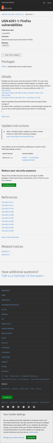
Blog (28, 402)
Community (14, 402)
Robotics (5, 314)
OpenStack (6, 290)
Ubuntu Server (7, 333)
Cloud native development (40, 379)
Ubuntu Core (6, 324)
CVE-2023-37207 (33, 93)
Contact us (7, 397)
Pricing (4, 366)
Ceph (3, 295)
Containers (6, 352)
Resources (35, 402)
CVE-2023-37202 (8, 93)
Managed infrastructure (10, 305)
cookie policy (33, 432)
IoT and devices (23, 379)
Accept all (31, 437)
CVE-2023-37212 (33, 97)
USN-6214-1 (6, 255)
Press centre (44, 402)
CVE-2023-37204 (8, 227)
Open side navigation (12, 55)
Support (5, 362)
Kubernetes (6, 300)
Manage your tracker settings (13, 437)
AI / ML (4, 309)
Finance (38, 389)
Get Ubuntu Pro (8, 185)
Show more (6, 116)
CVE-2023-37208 (8, 215)
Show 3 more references (10, 237)
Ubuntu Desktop (8, 328)
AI (2, 376)
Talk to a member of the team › (23, 275)
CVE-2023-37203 (8, 231)
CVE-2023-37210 (8, 97)
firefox (4, 66)
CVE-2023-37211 (20, 97)
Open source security (9, 379)
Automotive (6, 389)
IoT (3, 319)
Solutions (5, 371)
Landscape (5, 347)
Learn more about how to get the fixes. (20, 136)
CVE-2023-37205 (20, 93)
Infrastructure (14, 376)
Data (6, 376)
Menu (49, 3)
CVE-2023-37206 (8, 221)
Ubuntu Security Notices (12, 14)
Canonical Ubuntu (8, 2)
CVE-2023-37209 (8, 212)
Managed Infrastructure (29, 376)
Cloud (4, 338)
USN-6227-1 (6, 251)
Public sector (24, 389)
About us (5, 402)
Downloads (6, 357)
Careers (22, 402)
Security (5, 343)
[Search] (44, 3)
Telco (32, 389)
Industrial (15, 389)
